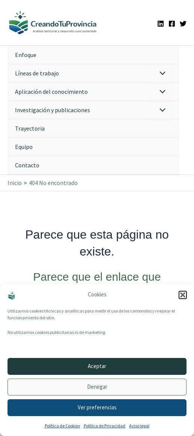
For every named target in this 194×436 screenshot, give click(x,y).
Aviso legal (139, 425)
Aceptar (97, 366)
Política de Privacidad (104, 425)
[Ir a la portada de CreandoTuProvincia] (53, 22)
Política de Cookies (62, 425)
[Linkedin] (160, 23)
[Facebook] (171, 23)
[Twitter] (183, 23)
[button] (182, 295)
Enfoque (25, 55)
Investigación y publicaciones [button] (52, 110)
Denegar (97, 386)
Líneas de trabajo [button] (37, 73)
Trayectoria (30, 128)
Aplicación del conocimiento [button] (51, 91)
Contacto (27, 165)
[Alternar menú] (160, 73)
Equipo (24, 146)
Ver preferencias (97, 407)
